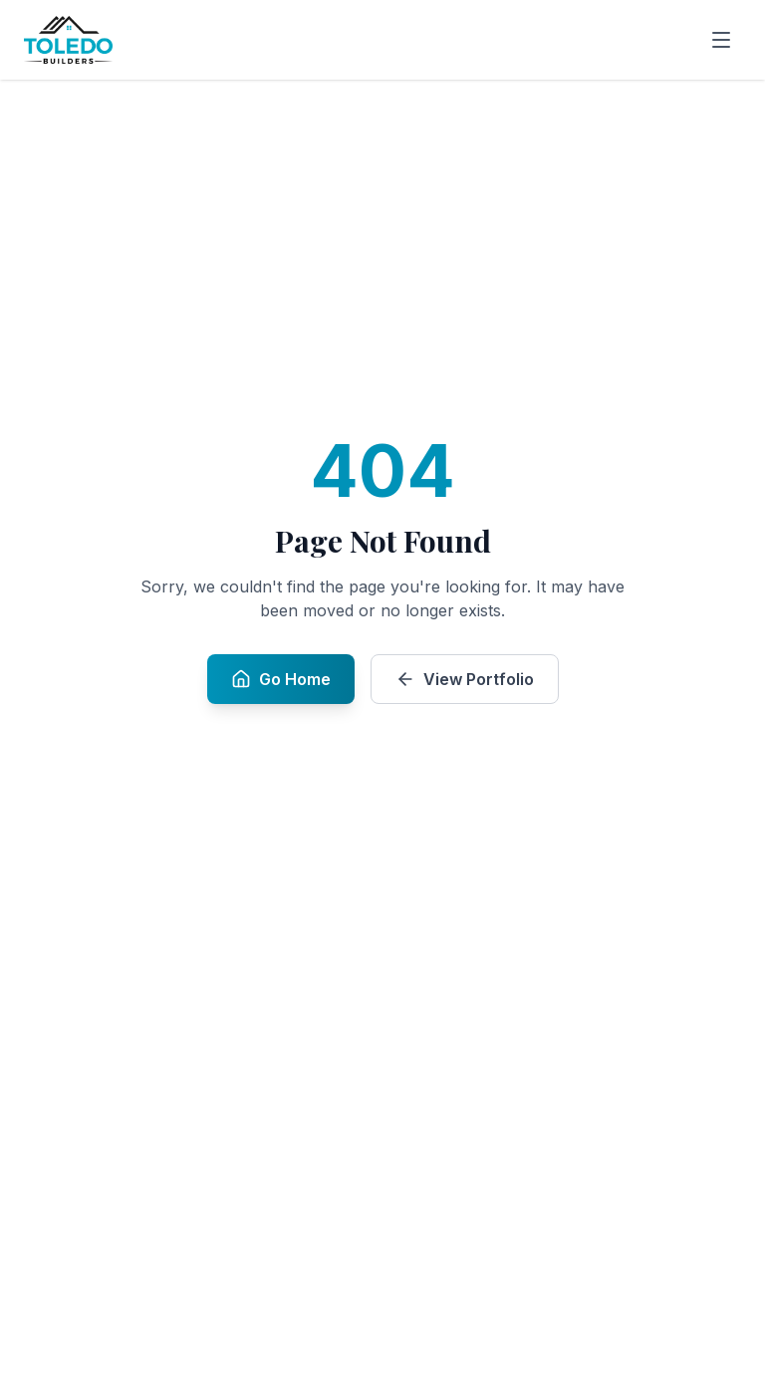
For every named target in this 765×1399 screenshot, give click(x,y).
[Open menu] (721, 40)
